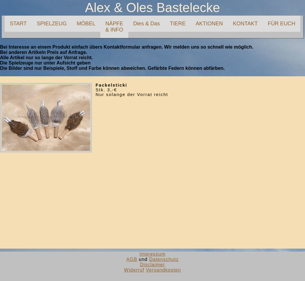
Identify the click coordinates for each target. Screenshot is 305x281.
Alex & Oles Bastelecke (152, 7)
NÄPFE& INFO (114, 27)
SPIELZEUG (51, 24)
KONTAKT (245, 24)
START (18, 24)
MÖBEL (86, 24)
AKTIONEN (209, 24)
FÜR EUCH (281, 24)
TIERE (178, 24)
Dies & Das (146, 24)
